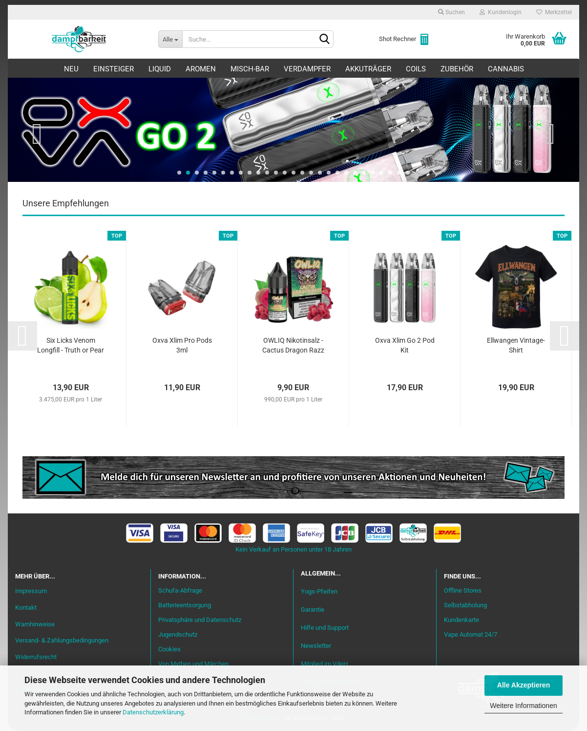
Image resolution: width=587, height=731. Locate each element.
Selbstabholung (465, 605)
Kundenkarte (461, 620)
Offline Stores (463, 591)
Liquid (159, 69)
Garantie (312, 610)
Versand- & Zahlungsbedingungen (61, 640)
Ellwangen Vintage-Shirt (516, 345)
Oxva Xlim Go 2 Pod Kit (405, 345)
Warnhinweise (35, 624)
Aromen (201, 69)
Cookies (169, 649)
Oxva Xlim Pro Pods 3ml (182, 345)
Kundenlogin (501, 12)
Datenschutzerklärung (153, 712)
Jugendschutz (177, 635)
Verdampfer (307, 69)
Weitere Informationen (523, 705)
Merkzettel (554, 12)
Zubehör (456, 69)
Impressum (31, 591)
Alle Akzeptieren (523, 685)
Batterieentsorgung (184, 605)
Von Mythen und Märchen (193, 664)
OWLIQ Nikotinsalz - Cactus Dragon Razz (293, 345)
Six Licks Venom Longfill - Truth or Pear (70, 345)
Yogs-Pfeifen (319, 591)
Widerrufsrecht (36, 657)
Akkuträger (368, 69)
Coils (416, 69)
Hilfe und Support (325, 628)
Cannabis (506, 69)
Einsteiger (113, 69)
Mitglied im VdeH (324, 664)
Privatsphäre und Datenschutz (199, 620)
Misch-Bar (250, 69)
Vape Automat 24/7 (470, 635)
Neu (71, 69)
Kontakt (26, 608)
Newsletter (316, 646)
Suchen (451, 12)
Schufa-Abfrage (180, 591)
